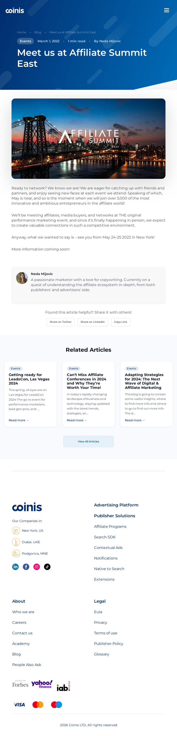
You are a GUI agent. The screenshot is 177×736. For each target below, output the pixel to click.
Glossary (101, 654)
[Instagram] (36, 567)
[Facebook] (26, 567)
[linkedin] (15, 567)
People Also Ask (26, 665)
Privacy (100, 622)
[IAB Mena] (63, 691)
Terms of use (105, 633)
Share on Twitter (60, 321)
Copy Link (120, 321)
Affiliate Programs (110, 526)
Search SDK (104, 537)
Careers (19, 622)
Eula (98, 612)
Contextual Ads (108, 547)
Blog (37, 32)
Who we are (23, 612)
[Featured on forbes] (20, 686)
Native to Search (109, 569)
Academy (21, 643)
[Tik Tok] (47, 567)
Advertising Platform (116, 505)
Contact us (22, 633)
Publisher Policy (108, 643)
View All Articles (88, 441)
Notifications (106, 558)
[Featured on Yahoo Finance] (42, 687)
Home (21, 32)
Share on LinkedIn (93, 321)
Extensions (104, 579)
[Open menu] (166, 10)
